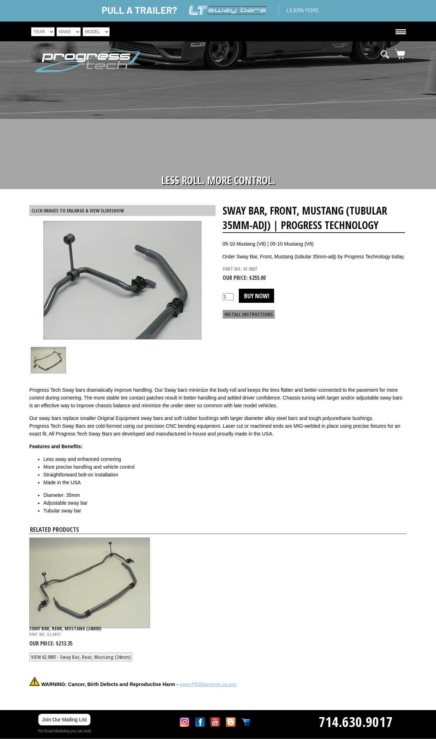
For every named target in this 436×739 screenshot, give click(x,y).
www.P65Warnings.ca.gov (208, 684)
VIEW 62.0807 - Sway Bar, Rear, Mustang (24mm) (81, 657)
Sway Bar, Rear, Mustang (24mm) (65, 628)
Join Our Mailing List (64, 719)
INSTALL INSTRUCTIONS (248, 314)
